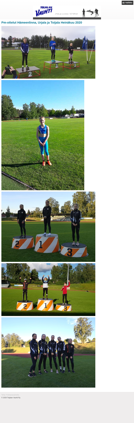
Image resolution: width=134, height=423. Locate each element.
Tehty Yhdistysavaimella (10, 395)
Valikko (128, 2)
